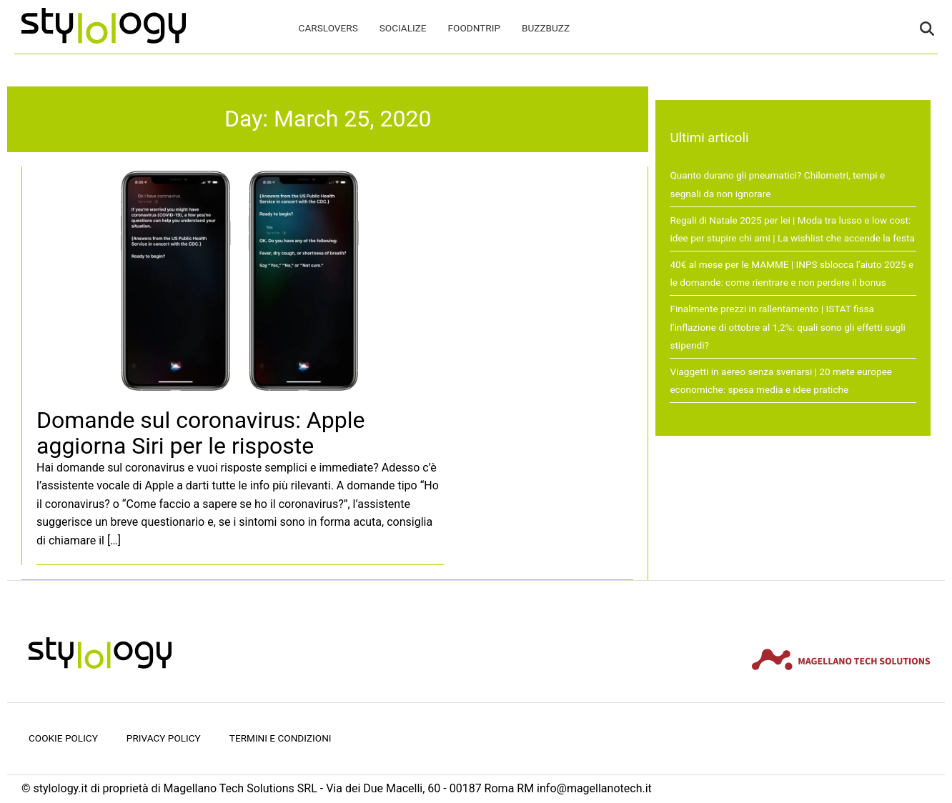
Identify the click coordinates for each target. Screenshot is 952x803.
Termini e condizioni (280, 738)
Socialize (403, 28)
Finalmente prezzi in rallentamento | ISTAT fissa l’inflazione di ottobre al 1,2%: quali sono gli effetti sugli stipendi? (787, 327)
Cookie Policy (63, 738)
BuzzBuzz (546, 28)
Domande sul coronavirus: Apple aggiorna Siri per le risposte (200, 433)
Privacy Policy (164, 738)
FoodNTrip (474, 28)
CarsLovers (328, 28)
